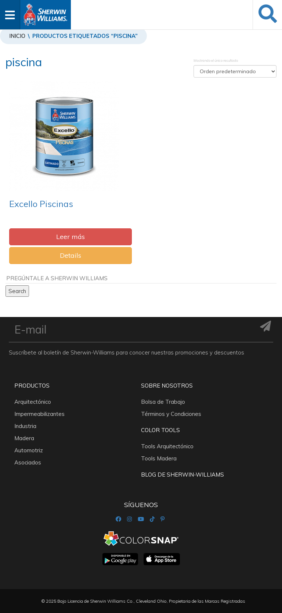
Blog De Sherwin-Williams (182, 474)
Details (70, 255)
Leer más (70, 236)
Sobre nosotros (167, 385)
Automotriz (28, 450)
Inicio (17, 35)
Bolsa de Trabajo (163, 401)
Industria (25, 426)
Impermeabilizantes (39, 413)
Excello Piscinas (41, 203)
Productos (32, 385)
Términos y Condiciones (171, 413)
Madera (24, 438)
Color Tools (160, 430)
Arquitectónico (32, 401)
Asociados (27, 462)
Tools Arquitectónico (167, 446)
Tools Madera (159, 458)
